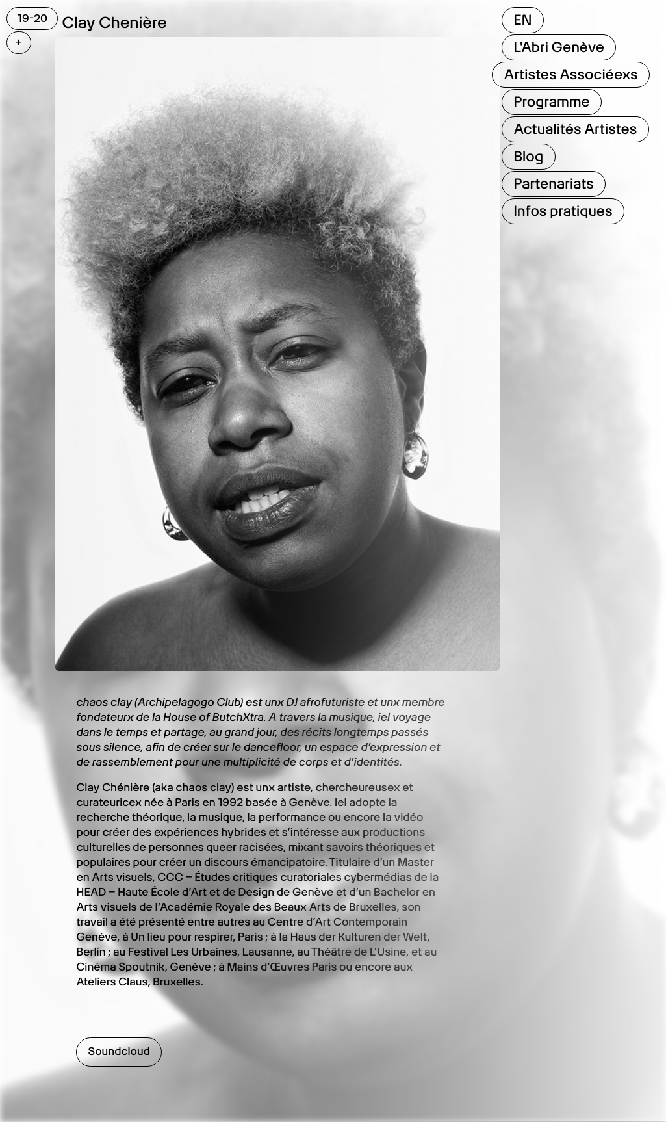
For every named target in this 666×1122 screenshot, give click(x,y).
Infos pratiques (562, 211)
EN (522, 20)
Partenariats (553, 184)
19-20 (32, 18)
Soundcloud (118, 1051)
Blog (528, 156)
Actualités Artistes (575, 129)
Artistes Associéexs (570, 74)
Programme (551, 102)
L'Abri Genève (558, 47)
